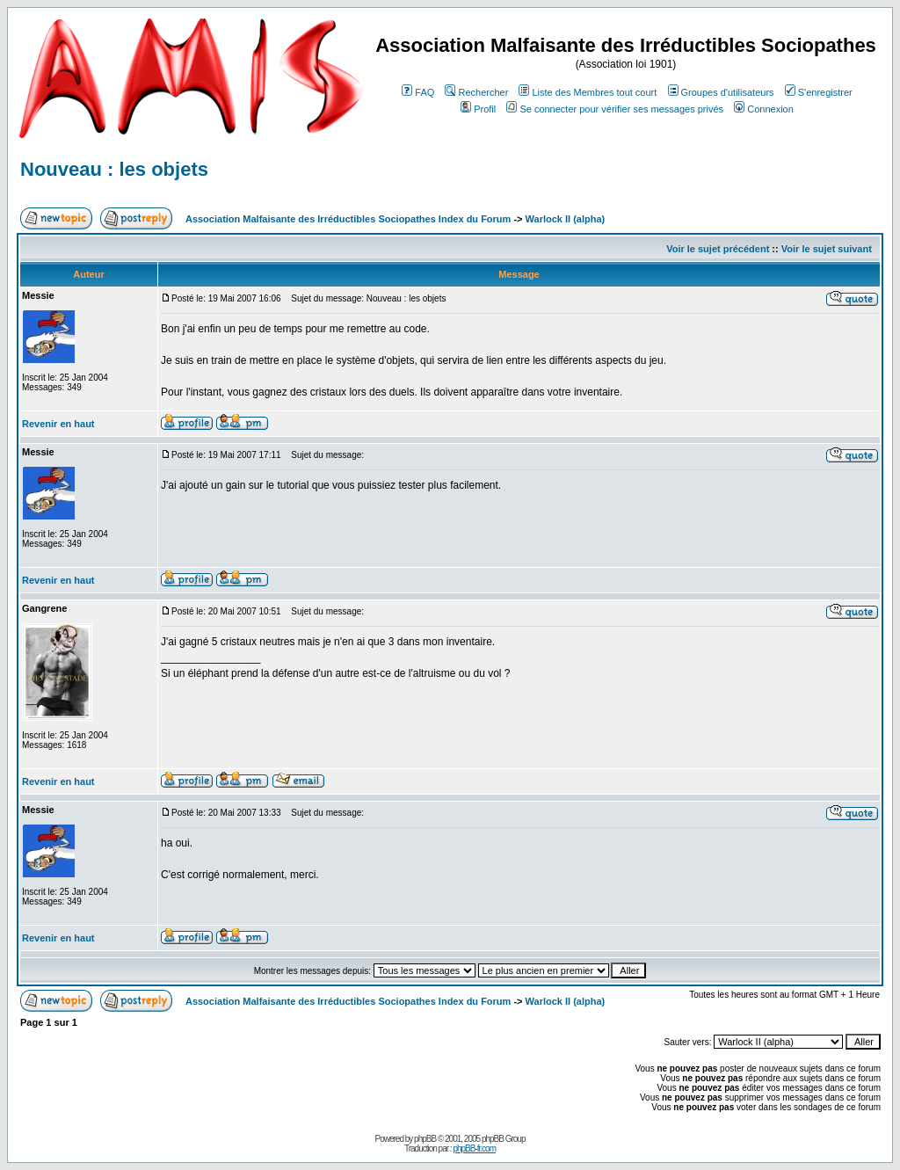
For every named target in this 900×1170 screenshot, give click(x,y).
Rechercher (476, 92)
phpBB (425, 1139)
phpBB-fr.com (474, 1148)
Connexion (764, 109)
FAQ (418, 92)
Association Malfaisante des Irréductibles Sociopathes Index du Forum (348, 219)
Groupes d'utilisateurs (721, 92)
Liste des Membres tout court (588, 92)
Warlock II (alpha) (566, 219)
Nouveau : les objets (114, 169)
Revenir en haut (58, 423)
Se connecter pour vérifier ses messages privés (614, 109)
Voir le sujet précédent (717, 248)
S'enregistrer (819, 92)
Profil (478, 109)
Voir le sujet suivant (826, 248)
